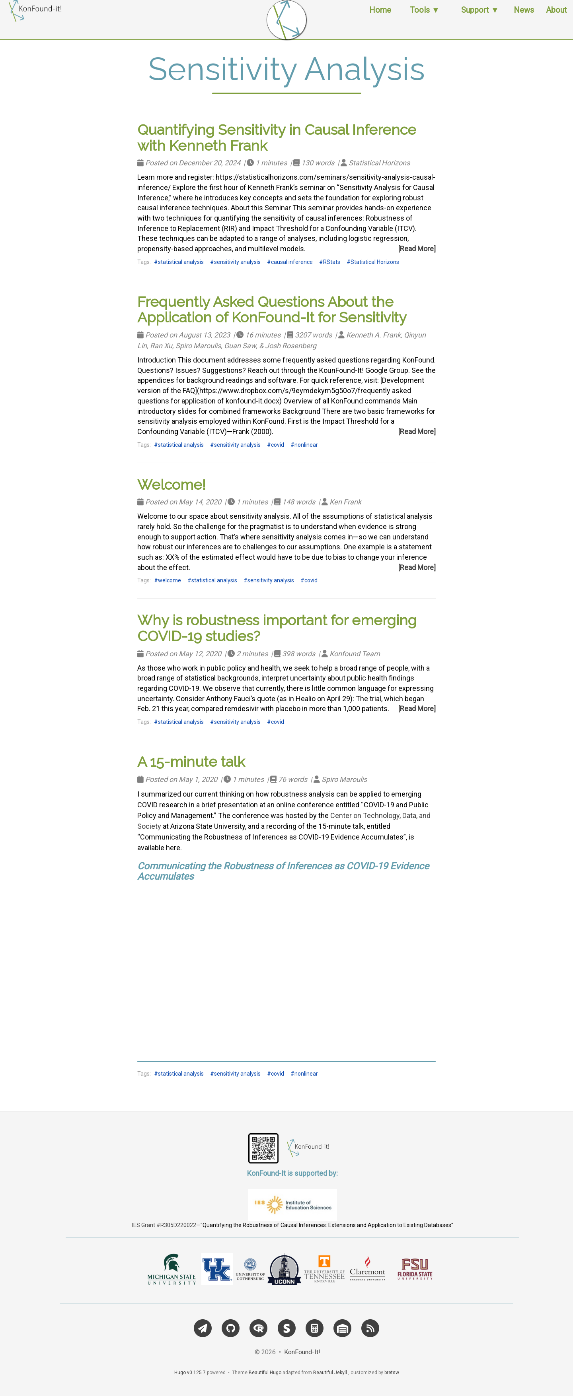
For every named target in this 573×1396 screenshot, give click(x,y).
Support (475, 18)
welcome (169, 580)
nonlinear (306, 445)
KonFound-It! (302, 1352)
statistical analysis (181, 262)
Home (380, 18)
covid (277, 445)
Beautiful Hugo (265, 1372)
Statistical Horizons (375, 262)
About (556, 18)
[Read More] (417, 248)
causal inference (292, 262)
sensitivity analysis (237, 262)
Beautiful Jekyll (330, 1372)
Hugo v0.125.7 (190, 1372)
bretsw (391, 1372)
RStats (331, 262)
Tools (420, 18)
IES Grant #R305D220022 (164, 1225)
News (524, 18)
